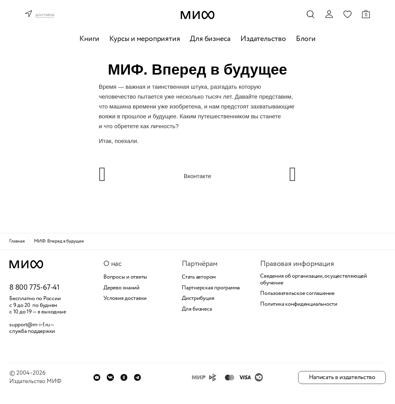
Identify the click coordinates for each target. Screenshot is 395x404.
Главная (17, 241)
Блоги (306, 39)
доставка (44, 15)
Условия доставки (125, 298)
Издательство (263, 39)
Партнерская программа (211, 288)
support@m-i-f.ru (29, 325)
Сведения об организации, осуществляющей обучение (313, 279)
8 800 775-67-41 (34, 288)
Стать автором (199, 277)
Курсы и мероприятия (144, 39)
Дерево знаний (121, 288)
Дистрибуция (198, 298)
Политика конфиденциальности (298, 304)
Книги (89, 39)
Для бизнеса (210, 39)
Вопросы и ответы (125, 277)
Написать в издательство (342, 377)
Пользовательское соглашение (297, 293)
